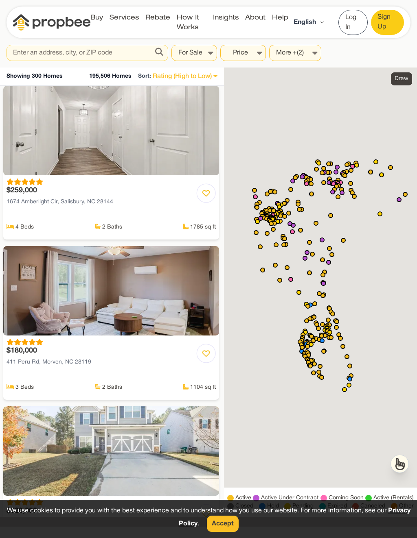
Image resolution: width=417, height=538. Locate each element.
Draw (401, 78)
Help (280, 17)
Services (124, 17)
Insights (226, 17)
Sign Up (384, 22)
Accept (223, 524)
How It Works (188, 22)
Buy (96, 17)
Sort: (144, 76)
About (255, 17)
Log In (350, 22)
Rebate (157, 17)
